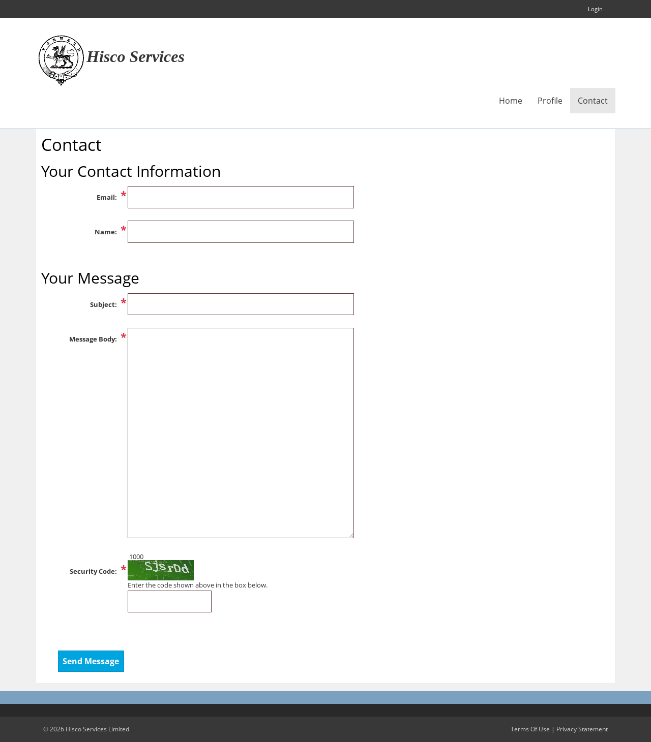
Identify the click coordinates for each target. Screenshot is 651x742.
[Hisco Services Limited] (61, 59)
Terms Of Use (530, 729)
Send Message (91, 661)
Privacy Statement (582, 729)
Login (595, 9)
